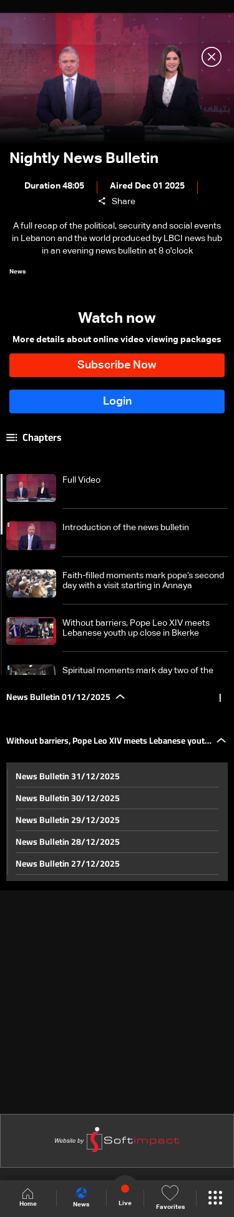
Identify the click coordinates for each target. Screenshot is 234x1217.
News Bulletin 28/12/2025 (68, 841)
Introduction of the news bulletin (125, 527)
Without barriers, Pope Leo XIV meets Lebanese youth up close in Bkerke (136, 628)
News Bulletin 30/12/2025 (68, 798)
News (81, 1198)
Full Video (81, 480)
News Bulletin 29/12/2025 (68, 819)
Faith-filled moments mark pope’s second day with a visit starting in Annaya (143, 580)
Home (28, 1198)
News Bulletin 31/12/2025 (68, 776)
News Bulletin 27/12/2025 (68, 863)
